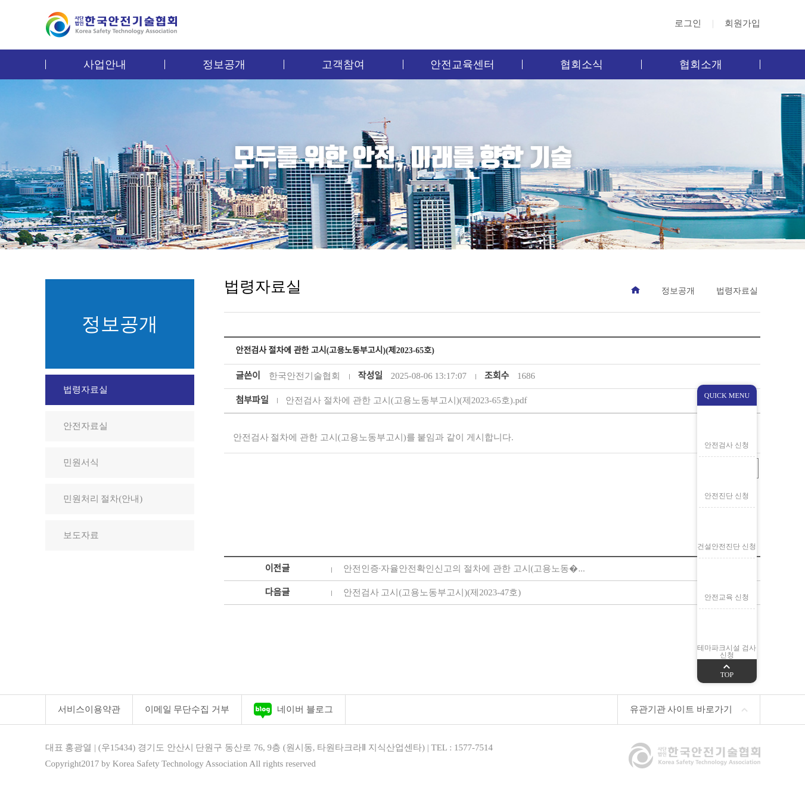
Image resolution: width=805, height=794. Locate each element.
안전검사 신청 (726, 445)
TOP (726, 669)
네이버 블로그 (293, 710)
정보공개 (224, 64)
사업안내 (104, 64)
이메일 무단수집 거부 (187, 709)
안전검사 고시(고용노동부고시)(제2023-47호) (432, 592)
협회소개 (700, 64)
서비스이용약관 (89, 709)
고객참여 (343, 64)
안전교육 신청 (726, 597)
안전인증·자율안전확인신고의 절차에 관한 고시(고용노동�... (464, 568)
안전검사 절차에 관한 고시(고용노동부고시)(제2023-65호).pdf (406, 400)
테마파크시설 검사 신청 (726, 651)
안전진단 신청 (726, 496)
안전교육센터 (462, 64)
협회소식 (581, 64)
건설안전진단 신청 (726, 546)
